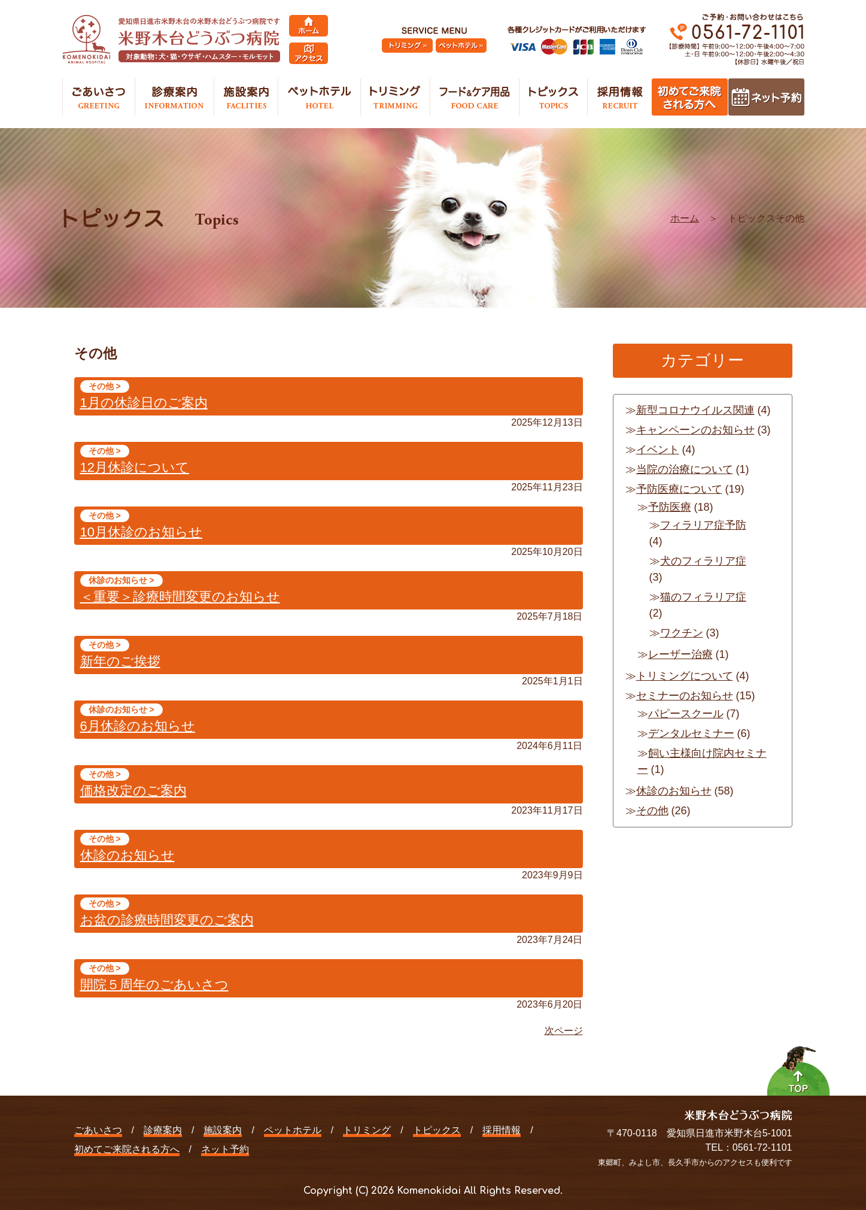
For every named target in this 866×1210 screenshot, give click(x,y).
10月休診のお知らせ (141, 531)
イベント (657, 450)
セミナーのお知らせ (684, 696)
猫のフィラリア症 (703, 597)
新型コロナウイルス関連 (695, 410)
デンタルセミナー (691, 733)
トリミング (367, 1130)
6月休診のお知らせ (137, 725)
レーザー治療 (680, 654)
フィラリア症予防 (703, 525)
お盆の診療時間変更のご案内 (167, 919)
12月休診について (134, 467)
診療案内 (163, 1130)
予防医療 (669, 507)
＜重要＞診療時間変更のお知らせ (180, 596)
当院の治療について (684, 469)
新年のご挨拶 (120, 661)
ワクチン (681, 633)
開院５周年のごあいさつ (154, 984)
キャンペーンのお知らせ (695, 430)
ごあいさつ (98, 1130)
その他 (652, 811)
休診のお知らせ (127, 855)
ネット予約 (225, 1149)
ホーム (684, 218)
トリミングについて (684, 676)
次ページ (564, 1031)
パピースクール (686, 714)
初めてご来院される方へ (127, 1149)
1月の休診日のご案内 (144, 402)
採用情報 (501, 1130)
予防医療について (679, 489)
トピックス (437, 1130)
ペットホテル (292, 1130)
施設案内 (222, 1130)
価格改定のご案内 (133, 790)
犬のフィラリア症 (703, 561)
